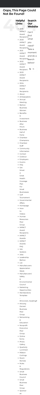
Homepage (24, 206)
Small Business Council (23, 374)
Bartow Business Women (23, 107)
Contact (23, 154)
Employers (24, 159)
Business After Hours (23, 124)
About (22, 94)
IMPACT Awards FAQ (23, 243)
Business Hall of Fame (23, 132)
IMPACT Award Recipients (24, 230)
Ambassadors (25, 97)
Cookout (23, 157)
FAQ (21, 165)
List (21, 263)
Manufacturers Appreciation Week (26, 268)
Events (22, 162)
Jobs (21, 255)
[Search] (30, 68)
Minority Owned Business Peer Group (23, 309)
